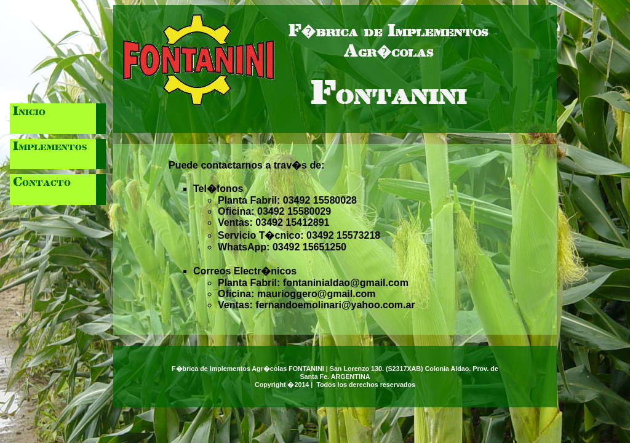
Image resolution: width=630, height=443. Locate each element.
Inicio (29, 112)
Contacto (42, 182)
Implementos (50, 147)
